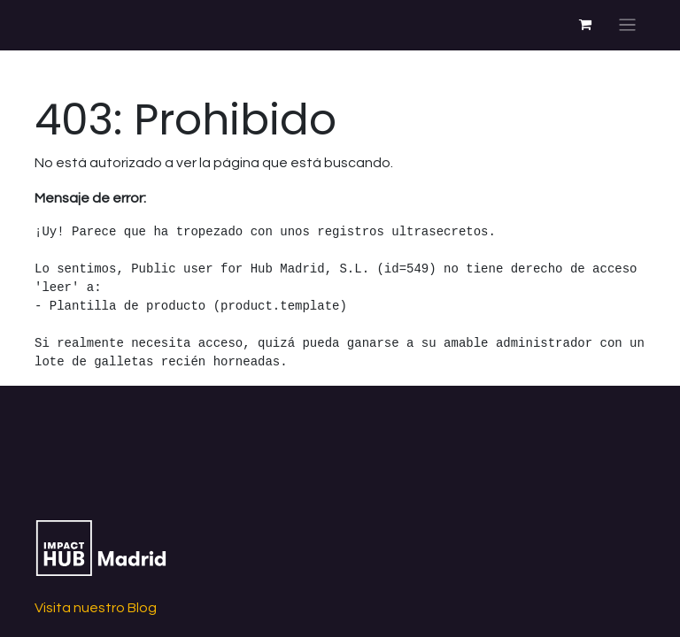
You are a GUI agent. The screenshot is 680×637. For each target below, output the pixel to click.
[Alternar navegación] (627, 25)
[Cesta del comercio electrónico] (585, 25)
